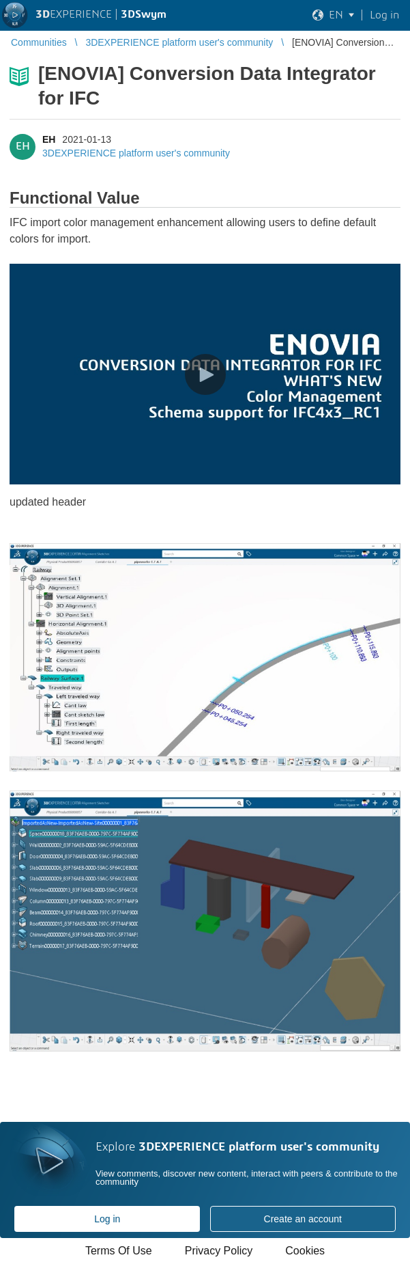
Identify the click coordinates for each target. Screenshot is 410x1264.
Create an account (303, 1218)
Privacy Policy (219, 1250)
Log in (107, 1218)
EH (48, 139)
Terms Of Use (118, 1250)
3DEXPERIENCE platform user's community (136, 153)
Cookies (305, 1250)
